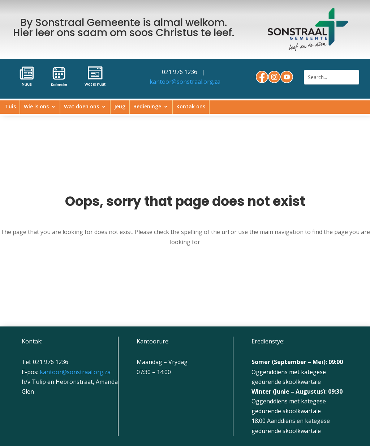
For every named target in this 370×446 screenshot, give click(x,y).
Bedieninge (147, 107)
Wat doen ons (81, 107)
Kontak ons (190, 107)
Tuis (10, 107)
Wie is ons (36, 107)
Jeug (119, 107)
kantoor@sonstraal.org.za (185, 82)
